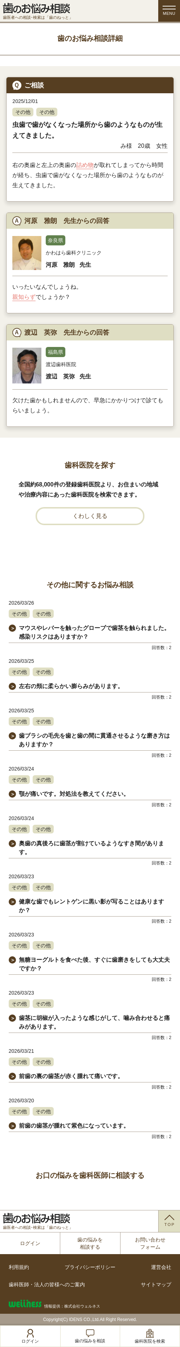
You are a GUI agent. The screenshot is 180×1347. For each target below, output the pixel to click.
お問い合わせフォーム (150, 1243)
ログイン (30, 1243)
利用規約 (19, 1267)
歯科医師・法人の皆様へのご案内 (47, 1284)
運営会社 (161, 1267)
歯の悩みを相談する (90, 1243)
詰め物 (85, 165)
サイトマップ (156, 1284)
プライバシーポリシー (90, 1267)
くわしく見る (90, 516)
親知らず (24, 297)
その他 (22, 112)
